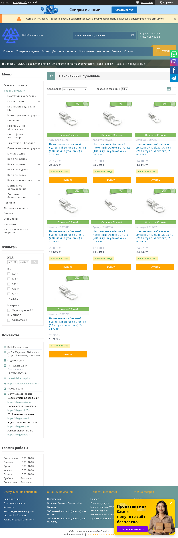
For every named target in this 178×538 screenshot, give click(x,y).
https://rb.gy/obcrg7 (18, 434)
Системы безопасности (16, 195)
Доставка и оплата (64, 51)
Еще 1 (14, 298)
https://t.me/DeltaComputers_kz (24, 383)
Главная (8, 51)
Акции (45, 51)
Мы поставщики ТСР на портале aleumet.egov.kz (108, 508)
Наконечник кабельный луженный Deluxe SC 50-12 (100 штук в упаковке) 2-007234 (67, 149)
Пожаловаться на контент (100, 534)
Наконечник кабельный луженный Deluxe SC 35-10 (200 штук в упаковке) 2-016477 (154, 236)
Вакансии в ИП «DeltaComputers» (109, 514)
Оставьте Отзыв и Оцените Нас (65, 503)
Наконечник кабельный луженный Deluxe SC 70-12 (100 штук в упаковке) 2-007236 (111, 149)
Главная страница (15, 85)
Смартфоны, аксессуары (15, 136)
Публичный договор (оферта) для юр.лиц (66, 513)
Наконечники (105, 63)
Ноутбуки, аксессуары (22, 96)
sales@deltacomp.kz (18, 378)
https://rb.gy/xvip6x (18, 426)
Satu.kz (105, 531)
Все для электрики (39, 63)
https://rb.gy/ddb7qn (19, 410)
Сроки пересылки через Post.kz (108, 518)
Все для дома (16, 164)
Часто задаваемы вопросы (19, 511)
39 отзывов (147, 2)
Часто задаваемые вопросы (16, 231)
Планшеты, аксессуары (22, 148)
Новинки (9, 202)
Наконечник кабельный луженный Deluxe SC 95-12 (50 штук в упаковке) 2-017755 (67, 323)
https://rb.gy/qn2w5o (19, 402)
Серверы (13, 120)
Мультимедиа (16, 153)
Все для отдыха (17, 169)
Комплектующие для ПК (21, 108)
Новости (95, 499)
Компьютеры (15, 101)
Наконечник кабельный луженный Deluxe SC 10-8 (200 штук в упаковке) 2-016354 (110, 236)
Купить (67, 180)
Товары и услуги (26, 51)
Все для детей (17, 175)
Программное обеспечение (16, 127)
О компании (86, 51)
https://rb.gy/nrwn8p (18, 418)
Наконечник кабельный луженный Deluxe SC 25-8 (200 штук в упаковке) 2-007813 (66, 236)
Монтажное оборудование (17, 187)
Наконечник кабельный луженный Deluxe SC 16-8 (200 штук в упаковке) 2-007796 (154, 149)
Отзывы (117, 51)
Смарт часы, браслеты (22, 143)
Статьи (128, 51)
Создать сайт (20, 2)
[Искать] (132, 35)
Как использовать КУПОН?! (19, 519)
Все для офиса (17, 158)
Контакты (103, 51)
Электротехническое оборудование (73, 63)
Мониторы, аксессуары (22, 115)
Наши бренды (12, 499)
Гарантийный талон (15, 515)
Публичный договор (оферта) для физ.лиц (66, 520)
